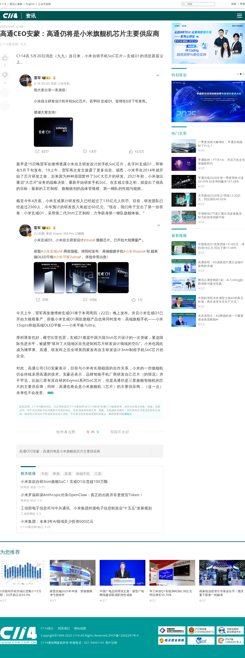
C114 (3, 4)
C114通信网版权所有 (55, 643)
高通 (43, 349)
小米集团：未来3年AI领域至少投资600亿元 (57, 521)
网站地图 (80, 628)
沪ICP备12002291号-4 (123, 635)
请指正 (128, 414)
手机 (104, 55)
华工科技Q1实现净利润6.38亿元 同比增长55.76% (170, 593)
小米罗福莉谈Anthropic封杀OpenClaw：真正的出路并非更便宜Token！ (82, 494)
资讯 (31, 15)
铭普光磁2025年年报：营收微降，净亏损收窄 (72, 593)
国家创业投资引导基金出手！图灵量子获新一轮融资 (221, 593)
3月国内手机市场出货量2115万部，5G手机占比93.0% (20, 593)
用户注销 (111, 643)
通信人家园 (16, 4)
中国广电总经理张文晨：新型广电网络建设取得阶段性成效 (122, 593)
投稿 (233, 4)
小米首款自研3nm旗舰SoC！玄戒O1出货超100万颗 (64, 481)
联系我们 (64, 628)
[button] (238, 74)
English (30, 4)
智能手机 (101, 374)
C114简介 (47, 628)
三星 (43, 380)
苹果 (32, 349)
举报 (242, 4)
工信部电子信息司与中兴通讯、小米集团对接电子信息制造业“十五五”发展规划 (86, 508)
